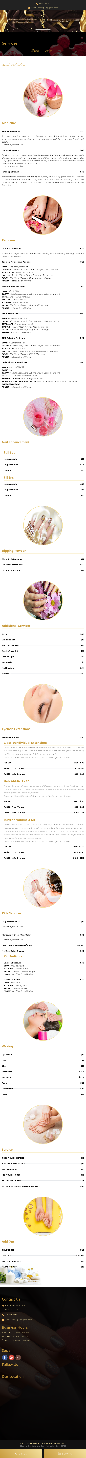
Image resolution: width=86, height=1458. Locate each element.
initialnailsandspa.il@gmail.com (44, 8)
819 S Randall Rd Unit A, (15, 1305)
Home (35, 50)
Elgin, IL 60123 (11, 1309)
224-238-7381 (44, 4)
